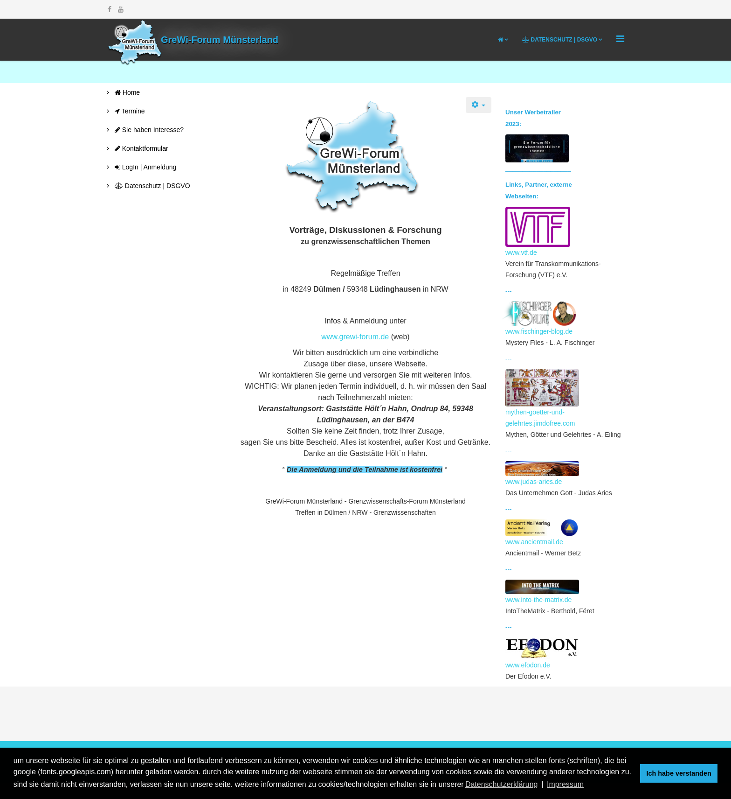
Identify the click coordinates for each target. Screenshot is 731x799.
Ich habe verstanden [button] (679, 773)
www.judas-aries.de (542, 473)
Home (126, 92)
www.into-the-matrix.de (542, 592)
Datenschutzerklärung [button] (501, 784)
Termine (129, 111)
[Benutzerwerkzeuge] (478, 105)
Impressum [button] (565, 784)
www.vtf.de (537, 231)
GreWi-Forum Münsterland (219, 40)
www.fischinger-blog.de (540, 318)
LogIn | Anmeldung (144, 167)
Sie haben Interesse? (148, 129)
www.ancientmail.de (542, 532)
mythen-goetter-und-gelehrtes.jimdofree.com (542, 398)
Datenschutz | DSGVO (559, 39)
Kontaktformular (140, 148)
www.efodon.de (542, 653)
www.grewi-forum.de (355, 337)
